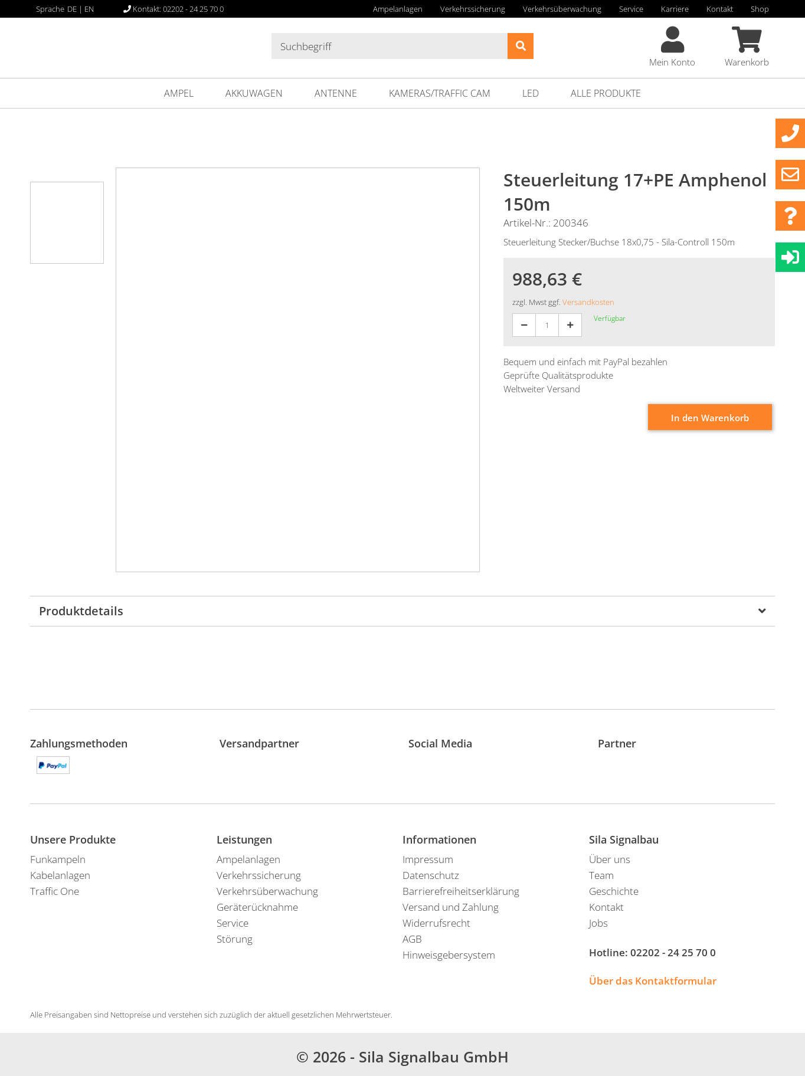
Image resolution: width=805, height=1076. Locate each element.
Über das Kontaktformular (652, 981)
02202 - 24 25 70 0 (673, 952)
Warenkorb (747, 47)
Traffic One (54, 891)
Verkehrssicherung (472, 9)
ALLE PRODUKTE (606, 93)
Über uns (609, 859)
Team (601, 875)
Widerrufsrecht (436, 923)
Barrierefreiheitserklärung (460, 891)
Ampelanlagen (398, 9)
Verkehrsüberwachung (562, 9)
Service (631, 9)
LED (530, 93)
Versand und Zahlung (450, 907)
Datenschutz (430, 875)
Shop (760, 9)
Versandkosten (588, 302)
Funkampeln (58, 859)
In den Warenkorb (710, 418)
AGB (412, 939)
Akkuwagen (254, 93)
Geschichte (614, 891)
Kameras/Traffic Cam (439, 93)
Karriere (675, 9)
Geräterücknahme (257, 907)
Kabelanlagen (60, 875)
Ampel (179, 93)
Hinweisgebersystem (448, 955)
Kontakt (719, 9)
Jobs (598, 923)
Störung (235, 939)
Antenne (336, 93)
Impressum (427, 859)
